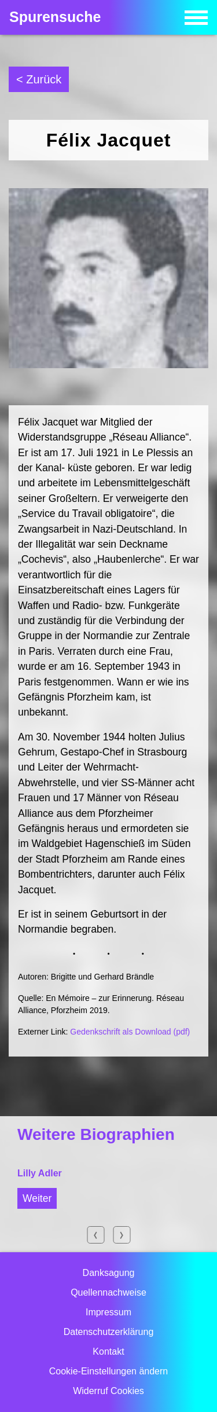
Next (121, 1235)
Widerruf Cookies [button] (108, 1391)
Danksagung (109, 1273)
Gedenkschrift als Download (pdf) (130, 1031)
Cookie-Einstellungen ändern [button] (108, 1371)
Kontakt (108, 1351)
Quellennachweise (108, 1292)
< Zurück (38, 79)
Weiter (37, 1198)
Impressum (108, 1312)
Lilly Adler (39, 1173)
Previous (95, 1235)
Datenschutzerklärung (109, 1332)
